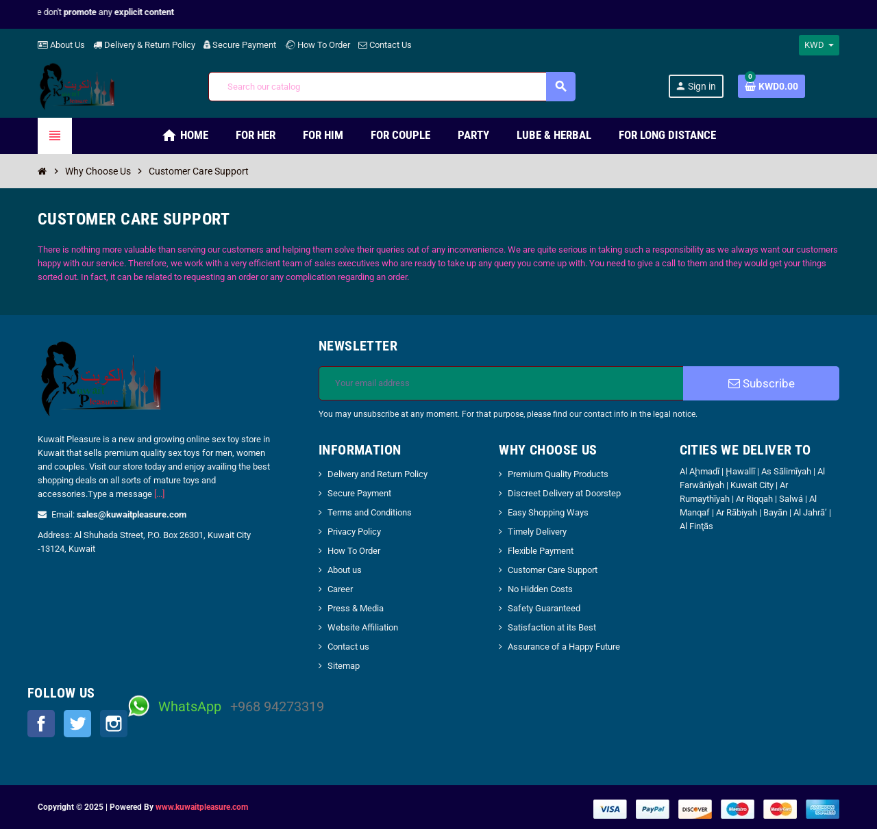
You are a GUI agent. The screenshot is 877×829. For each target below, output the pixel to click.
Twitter (77, 723)
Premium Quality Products (558, 474)
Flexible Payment (540, 551)
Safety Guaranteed (544, 608)
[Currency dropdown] (819, 45)
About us (345, 570)
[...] (159, 494)
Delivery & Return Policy (144, 45)
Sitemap (344, 666)
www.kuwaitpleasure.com (202, 807)
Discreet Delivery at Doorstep (564, 493)
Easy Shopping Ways (548, 512)
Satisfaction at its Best (552, 627)
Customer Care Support (552, 570)
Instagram (113, 723)
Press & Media (356, 608)
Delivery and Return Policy (378, 474)
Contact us (348, 646)
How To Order (317, 45)
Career (340, 589)
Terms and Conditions (370, 512)
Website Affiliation (363, 627)
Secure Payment (239, 45)
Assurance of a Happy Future (564, 646)
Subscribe (761, 383)
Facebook (41, 723)
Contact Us (385, 45)
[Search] (391, 86)
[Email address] (501, 383)
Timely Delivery (537, 531)
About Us (61, 45)
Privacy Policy (354, 531)
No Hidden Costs (540, 589)
